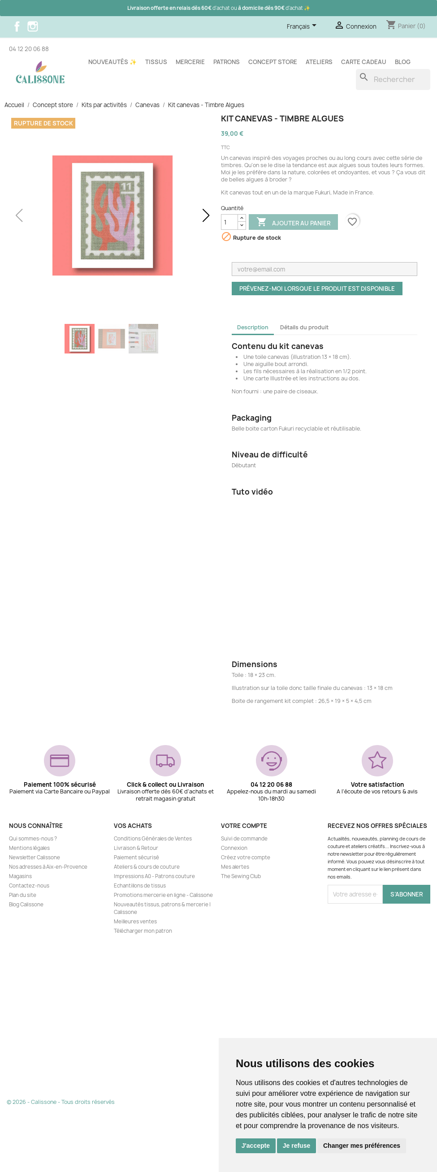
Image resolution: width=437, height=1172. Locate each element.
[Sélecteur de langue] (303, 27)
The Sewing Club (241, 876)
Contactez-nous (29, 885)
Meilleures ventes (135, 921)
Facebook (17, 26)
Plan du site (22, 895)
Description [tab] (252, 327)
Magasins (20, 876)
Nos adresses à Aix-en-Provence (48, 866)
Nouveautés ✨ (112, 62)
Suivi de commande (244, 838)
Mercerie (190, 62)
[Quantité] (229, 222)
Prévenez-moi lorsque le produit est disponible (317, 288)
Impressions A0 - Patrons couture (154, 876)
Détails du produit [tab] (304, 327)
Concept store (272, 62)
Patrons (226, 62)
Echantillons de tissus (140, 885)
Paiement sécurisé (136, 857)
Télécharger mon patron (143, 931)
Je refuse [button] (296, 1145)
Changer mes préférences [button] (361, 1145)
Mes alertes (235, 866)
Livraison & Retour (136, 848)
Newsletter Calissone (34, 857)
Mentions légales (29, 848)
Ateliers (319, 62)
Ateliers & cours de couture (147, 866)
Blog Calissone (26, 904)
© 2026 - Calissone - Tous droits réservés (61, 1102)
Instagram (33, 26)
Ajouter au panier (293, 222)
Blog (403, 62)
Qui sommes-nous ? (33, 838)
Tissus (156, 62)
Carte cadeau (363, 62)
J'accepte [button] (256, 1145)
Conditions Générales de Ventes (153, 838)
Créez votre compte (245, 857)
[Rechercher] (393, 79)
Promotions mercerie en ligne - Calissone (163, 895)
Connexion (234, 848)
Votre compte (244, 826)
